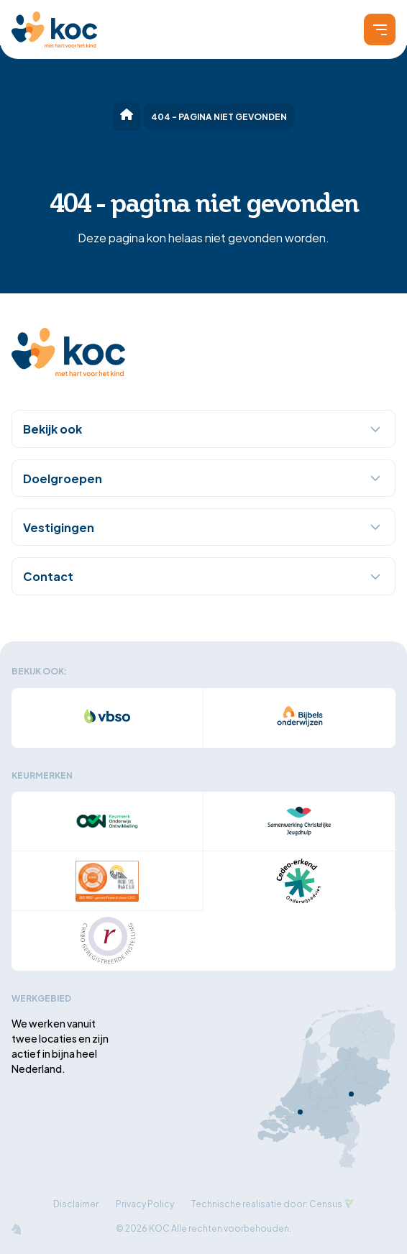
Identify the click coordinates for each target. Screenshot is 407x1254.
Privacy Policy (145, 1203)
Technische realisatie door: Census (266, 1203)
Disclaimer (76, 1203)
